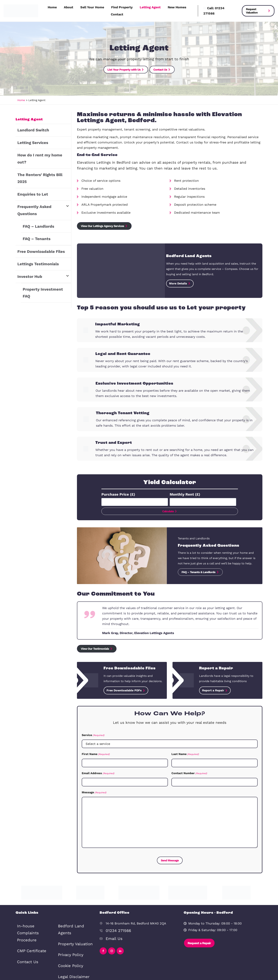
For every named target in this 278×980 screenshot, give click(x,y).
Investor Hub (27, 242)
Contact (117, 14)
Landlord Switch (30, 129)
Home (52, 7)
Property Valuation (72, 922)
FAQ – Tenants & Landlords (199, 571)
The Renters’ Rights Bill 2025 (40, 163)
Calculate (168, 510)
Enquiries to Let (29, 174)
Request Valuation (252, 10)
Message (94, 789)
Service (93, 734)
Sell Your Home (92, 7)
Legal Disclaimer (71, 949)
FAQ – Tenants (34, 208)
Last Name (185, 752)
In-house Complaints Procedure (33, 924)
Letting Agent (150, 7)
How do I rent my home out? (39, 152)
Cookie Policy (68, 940)
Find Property (122, 7)
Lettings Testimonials (34, 231)
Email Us (112, 933)
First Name (96, 752)
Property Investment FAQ (42, 253)
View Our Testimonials (95, 648)
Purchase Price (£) (115, 493)
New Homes (177, 7)
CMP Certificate (29, 937)
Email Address (98, 771)
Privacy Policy (68, 931)
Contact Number (189, 771)
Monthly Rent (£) (183, 493)
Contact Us (25, 945)
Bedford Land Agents (33, 954)
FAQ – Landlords (36, 197)
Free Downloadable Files (36, 219)
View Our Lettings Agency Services (102, 225)
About (68, 7)
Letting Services (30, 141)
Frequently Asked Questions (39, 185)
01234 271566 (116, 927)
